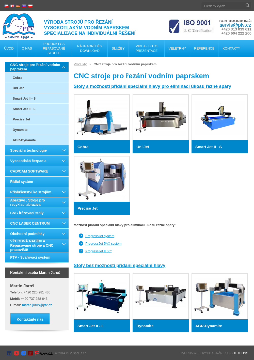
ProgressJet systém (99, 236)
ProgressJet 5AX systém (103, 243)
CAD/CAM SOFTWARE (29, 171)
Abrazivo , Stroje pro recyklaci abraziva (27, 202)
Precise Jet (21, 119)
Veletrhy (177, 48)
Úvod (9, 48)
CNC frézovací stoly (26, 213)
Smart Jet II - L (24, 109)
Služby (118, 48)
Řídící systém (21, 182)
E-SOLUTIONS (237, 353)
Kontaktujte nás (30, 319)
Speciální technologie (28, 150)
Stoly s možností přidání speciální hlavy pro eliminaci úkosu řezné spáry (152, 86)
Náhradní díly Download (89, 48)
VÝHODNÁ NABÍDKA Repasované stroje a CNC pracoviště (31, 245)
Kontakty (231, 48)
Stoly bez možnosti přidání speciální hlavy (119, 265)
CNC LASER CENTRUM (30, 223)
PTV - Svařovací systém (30, 257)
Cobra (17, 78)
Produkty (80, 64)
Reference (204, 48)
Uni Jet (18, 88)
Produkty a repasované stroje (54, 48)
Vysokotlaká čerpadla (28, 161)
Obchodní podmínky (27, 234)
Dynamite (20, 130)
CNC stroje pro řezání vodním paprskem (35, 67)
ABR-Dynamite (24, 140)
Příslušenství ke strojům (30, 192)
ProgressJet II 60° (98, 251)
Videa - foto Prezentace (146, 48)
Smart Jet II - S (24, 98)
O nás (27, 48)
